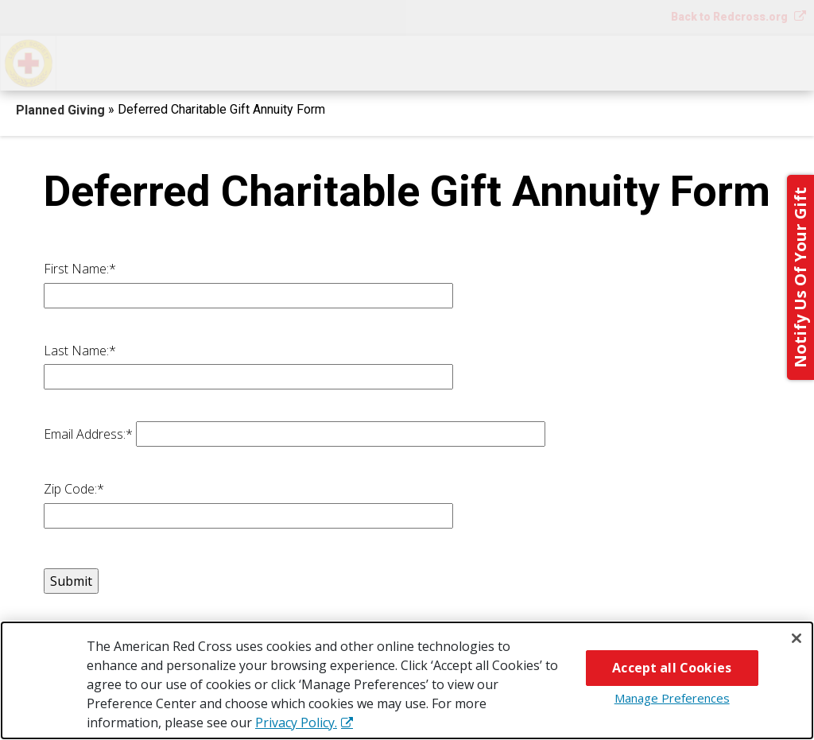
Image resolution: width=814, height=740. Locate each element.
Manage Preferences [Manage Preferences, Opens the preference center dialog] (672, 698)
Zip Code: (74, 489)
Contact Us (759, 61)
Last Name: (80, 350)
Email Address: (88, 434)
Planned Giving (62, 110)
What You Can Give (291, 61)
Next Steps (426, 61)
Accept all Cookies (671, 667)
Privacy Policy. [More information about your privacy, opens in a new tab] (296, 722)
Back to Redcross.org (730, 17)
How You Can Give (134, 61)
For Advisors (643, 61)
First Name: (80, 269)
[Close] (796, 638)
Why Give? (531, 61)
